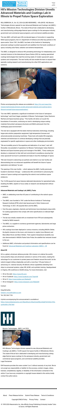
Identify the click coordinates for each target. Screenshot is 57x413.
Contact (42, 399)
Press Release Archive (16, 395)
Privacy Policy (33, 399)
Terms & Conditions (47, 395)
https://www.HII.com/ (20, 274)
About (5, 395)
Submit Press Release (32, 395)
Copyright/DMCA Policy (19, 399)
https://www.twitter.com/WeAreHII (19, 279)
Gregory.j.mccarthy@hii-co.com (11, 293)
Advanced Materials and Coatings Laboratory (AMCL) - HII (28, 246)
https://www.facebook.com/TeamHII (26, 277)
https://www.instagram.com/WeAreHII (26, 282)
